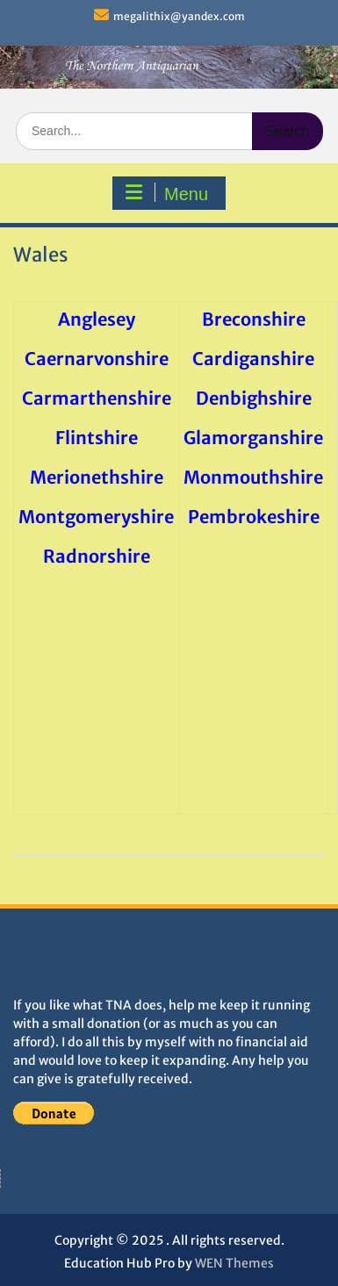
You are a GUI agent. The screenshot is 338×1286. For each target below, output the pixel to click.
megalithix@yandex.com (179, 16)
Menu (167, 193)
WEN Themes (234, 1263)
